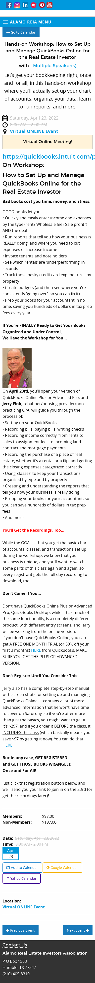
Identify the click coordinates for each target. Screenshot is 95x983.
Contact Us (14, 945)
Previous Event (20, 930)
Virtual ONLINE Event (34, 131)
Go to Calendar (21, 32)
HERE (36, 650)
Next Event (78, 930)
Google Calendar (62, 867)
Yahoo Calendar (21, 878)
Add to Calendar (22, 867)
